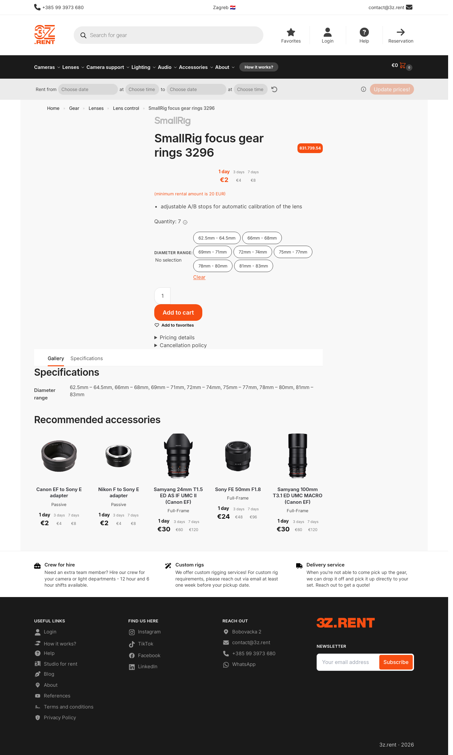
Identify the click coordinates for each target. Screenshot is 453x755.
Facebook (144, 653)
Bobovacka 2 (241, 629)
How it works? (55, 640)
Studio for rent (55, 661)
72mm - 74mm (253, 248)
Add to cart (178, 309)
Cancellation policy (183, 341)
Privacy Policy (55, 715)
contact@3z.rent (246, 640)
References (52, 693)
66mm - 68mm (262, 234)
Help (364, 36)
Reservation (400, 36)
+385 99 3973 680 (59, 7)
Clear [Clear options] (199, 273)
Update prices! (392, 86)
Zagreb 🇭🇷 (224, 7)
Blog (44, 671)
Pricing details (177, 334)
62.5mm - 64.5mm (216, 234)
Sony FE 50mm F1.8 (238, 486)
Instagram (144, 630)
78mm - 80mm (212, 262)
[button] (403, 65)
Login (327, 36)
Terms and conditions (64, 704)
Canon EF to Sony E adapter (59, 489)
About (45, 682)
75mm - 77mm (293, 248)
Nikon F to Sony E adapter (118, 489)
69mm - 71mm (212, 248)
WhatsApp (239, 662)
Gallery (56, 355)
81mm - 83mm (253, 262)
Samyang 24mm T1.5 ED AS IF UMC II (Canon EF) (178, 492)
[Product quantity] (162, 292)
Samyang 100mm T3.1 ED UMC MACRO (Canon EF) (297, 492)
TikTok (140, 641)
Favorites (291, 36)
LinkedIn (142, 664)
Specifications (86, 355)
